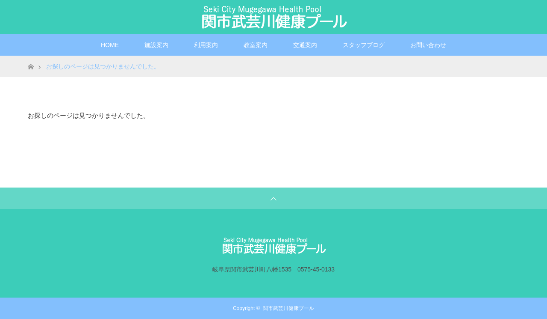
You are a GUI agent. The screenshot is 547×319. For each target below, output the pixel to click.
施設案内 (156, 45)
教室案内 (256, 45)
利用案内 (206, 45)
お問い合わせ (428, 45)
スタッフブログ (364, 45)
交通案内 (305, 45)
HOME (110, 45)
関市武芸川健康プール (288, 308)
